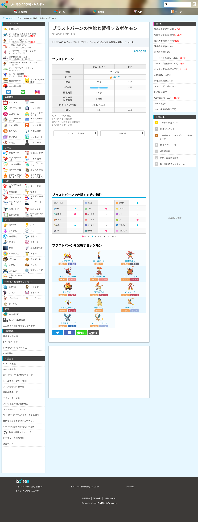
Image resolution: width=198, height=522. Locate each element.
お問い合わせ (110, 498)
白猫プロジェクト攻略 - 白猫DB (29, 486)
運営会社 (97, 498)
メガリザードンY (99, 323)
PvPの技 (122, 133)
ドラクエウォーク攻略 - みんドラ (85, 486)
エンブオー (68, 291)
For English (139, 51)
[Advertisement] (99, 164)
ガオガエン (130, 260)
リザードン (130, 307)
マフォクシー (99, 276)
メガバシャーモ (67, 307)
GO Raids (130, 486)
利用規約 (86, 498)
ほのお (114, 77)
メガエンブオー (130, 276)
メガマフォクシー (67, 276)
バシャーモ (130, 291)
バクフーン (99, 307)
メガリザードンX (68, 323)
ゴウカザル (99, 291)
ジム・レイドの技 (75, 133)
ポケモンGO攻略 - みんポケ (27, 4)
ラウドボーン (68, 260)
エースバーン (99, 260)
